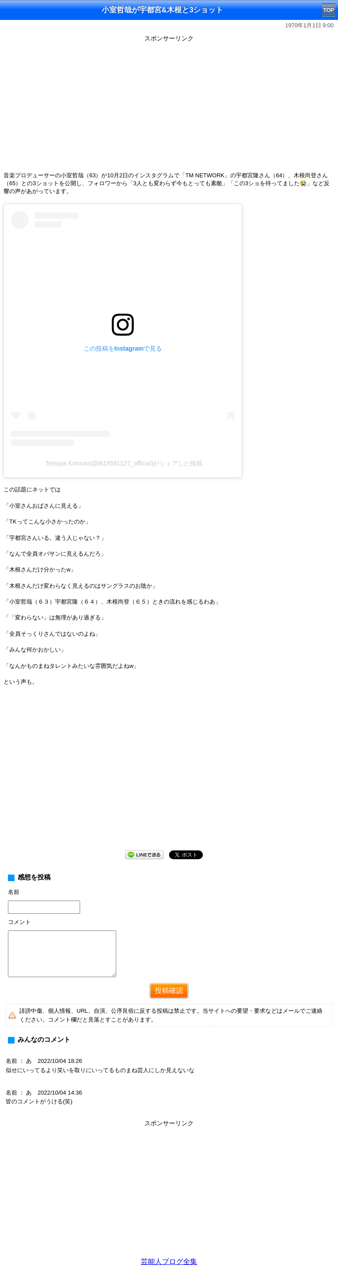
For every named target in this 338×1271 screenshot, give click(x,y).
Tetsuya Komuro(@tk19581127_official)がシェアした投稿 (123, 463)
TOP (328, 10)
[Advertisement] (169, 106)
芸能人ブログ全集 (169, 1261)
